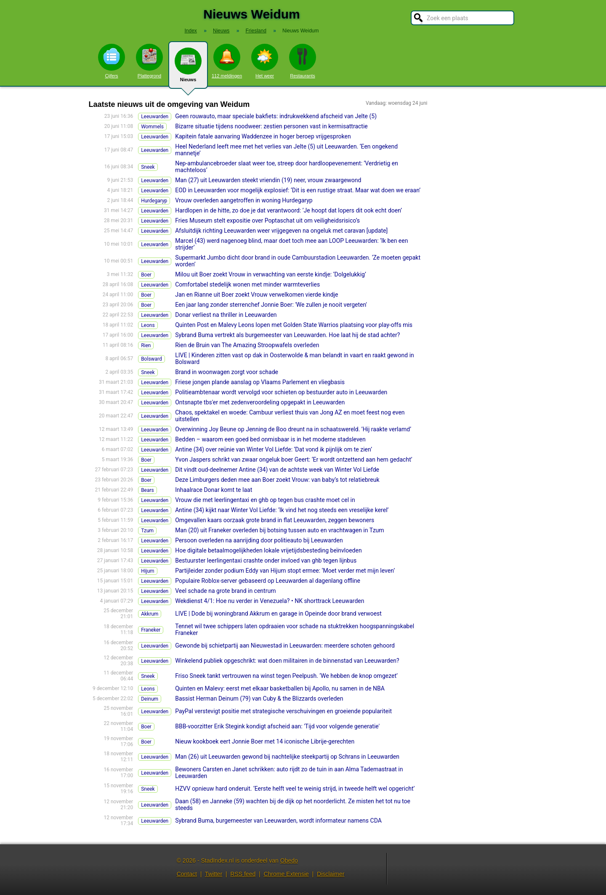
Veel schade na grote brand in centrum (225, 590)
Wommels (152, 127)
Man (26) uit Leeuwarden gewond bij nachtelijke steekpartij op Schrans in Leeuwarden (287, 756)
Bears (147, 490)
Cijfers (111, 61)
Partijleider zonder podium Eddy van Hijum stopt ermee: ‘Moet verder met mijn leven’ (285, 570)
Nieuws (188, 68)
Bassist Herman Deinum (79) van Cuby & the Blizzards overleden (259, 698)
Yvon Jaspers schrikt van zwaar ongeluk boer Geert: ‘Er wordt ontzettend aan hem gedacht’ (293, 459)
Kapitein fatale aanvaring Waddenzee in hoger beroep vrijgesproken (263, 136)
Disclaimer (330, 874)
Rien (146, 345)
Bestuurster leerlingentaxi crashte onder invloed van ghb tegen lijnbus (265, 560)
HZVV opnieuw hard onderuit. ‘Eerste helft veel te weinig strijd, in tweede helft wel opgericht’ (295, 788)
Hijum (147, 571)
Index (191, 31)
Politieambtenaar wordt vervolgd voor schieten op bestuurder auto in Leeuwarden (281, 392)
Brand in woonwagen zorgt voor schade (226, 372)
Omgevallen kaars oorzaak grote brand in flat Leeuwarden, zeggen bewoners (274, 520)
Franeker (150, 630)
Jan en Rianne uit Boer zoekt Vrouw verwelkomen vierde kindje (256, 294)
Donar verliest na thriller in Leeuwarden (225, 314)
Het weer (264, 61)
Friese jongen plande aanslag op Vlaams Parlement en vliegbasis (260, 382)
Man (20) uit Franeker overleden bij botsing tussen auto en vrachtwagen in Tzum (279, 530)
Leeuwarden (154, 117)
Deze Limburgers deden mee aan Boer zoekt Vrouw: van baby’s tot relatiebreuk (277, 479)
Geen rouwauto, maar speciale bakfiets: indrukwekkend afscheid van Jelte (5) (276, 116)
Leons (148, 325)
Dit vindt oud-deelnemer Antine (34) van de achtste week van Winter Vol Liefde (277, 469)
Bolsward (151, 359)
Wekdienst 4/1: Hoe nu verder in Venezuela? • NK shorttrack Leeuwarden (269, 601)
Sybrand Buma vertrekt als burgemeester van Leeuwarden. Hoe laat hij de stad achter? (287, 335)
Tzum (147, 531)
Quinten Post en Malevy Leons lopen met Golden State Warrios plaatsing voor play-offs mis (293, 324)
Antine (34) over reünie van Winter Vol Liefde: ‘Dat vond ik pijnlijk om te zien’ (273, 449)
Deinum (149, 699)
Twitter (213, 874)
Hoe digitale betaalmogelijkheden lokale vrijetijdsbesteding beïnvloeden (268, 550)
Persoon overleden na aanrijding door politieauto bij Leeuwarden (259, 540)
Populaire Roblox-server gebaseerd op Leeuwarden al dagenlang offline (267, 580)
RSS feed (242, 874)
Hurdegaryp (154, 201)
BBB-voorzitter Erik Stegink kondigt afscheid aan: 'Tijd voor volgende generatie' (277, 726)
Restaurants (302, 61)
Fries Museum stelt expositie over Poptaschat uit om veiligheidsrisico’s (267, 220)
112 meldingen (227, 61)
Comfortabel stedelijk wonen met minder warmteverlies (247, 284)
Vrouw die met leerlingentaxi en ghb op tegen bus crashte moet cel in (265, 500)
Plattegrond (149, 61)
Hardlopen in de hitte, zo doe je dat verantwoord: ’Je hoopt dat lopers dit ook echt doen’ (288, 210)
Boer (146, 275)
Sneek (148, 167)
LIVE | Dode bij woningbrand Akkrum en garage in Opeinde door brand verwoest (278, 613)
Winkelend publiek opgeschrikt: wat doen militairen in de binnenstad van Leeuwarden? (287, 660)
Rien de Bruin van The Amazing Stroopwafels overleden (247, 345)
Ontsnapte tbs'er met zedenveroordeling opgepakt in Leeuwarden (260, 402)
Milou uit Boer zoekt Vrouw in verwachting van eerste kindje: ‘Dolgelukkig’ (270, 274)
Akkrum (149, 614)
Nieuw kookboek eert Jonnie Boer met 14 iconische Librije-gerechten (264, 741)
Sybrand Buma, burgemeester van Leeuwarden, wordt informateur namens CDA (278, 820)
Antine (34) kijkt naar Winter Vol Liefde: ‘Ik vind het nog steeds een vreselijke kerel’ (281, 510)
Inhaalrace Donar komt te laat (213, 489)
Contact (187, 874)
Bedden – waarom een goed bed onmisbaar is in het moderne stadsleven (270, 439)
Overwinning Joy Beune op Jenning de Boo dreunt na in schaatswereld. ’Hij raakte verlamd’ (293, 429)
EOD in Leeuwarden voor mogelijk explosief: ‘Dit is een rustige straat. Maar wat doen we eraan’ (297, 190)
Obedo (289, 860)
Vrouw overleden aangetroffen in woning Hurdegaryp (244, 200)
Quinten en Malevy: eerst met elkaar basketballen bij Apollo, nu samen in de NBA (280, 688)
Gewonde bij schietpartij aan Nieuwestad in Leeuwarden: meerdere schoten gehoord (285, 645)
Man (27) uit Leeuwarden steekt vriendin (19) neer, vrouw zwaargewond (268, 180)
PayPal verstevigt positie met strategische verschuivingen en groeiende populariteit (283, 711)
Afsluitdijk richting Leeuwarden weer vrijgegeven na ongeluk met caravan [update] (281, 230)
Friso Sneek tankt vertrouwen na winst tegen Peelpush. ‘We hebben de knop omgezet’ (286, 675)
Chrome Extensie (285, 874)
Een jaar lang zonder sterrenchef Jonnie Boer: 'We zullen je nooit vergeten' (271, 304)
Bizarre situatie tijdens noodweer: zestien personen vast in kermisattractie (271, 126)
